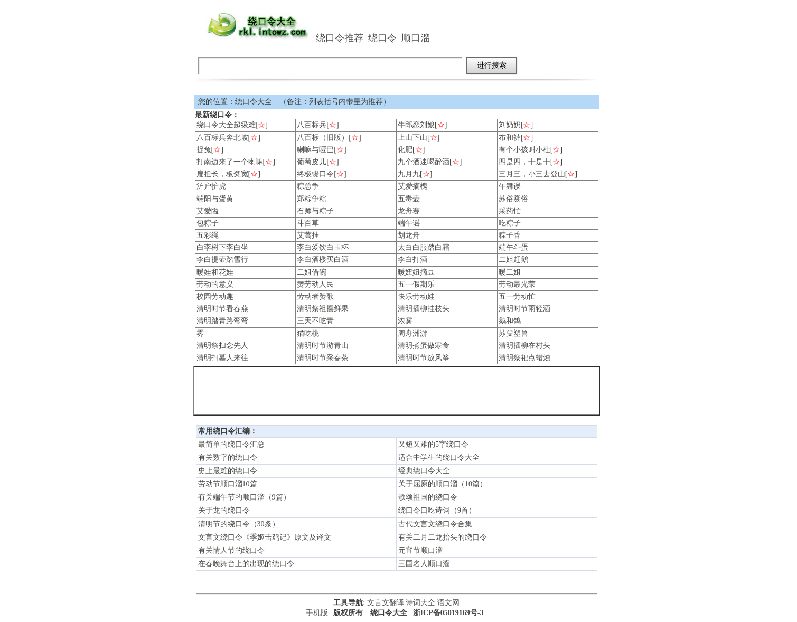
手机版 (317, 613)
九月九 (409, 174)
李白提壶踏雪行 (222, 259)
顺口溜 (415, 38)
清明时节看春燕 (222, 309)
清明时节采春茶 (323, 358)
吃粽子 (510, 223)
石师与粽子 (315, 211)
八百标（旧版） (323, 138)
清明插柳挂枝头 (423, 309)
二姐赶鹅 (513, 259)
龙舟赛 (409, 211)
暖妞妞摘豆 (416, 272)
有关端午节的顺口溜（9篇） (244, 497)
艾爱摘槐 (412, 186)
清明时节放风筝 (423, 358)
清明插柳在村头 (524, 346)
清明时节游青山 (323, 346)
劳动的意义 (214, 284)
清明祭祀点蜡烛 (524, 358)
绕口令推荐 (339, 38)
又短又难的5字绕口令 (433, 444)
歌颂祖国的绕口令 (427, 497)
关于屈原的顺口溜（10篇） (442, 484)
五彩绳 (207, 235)
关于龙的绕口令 (224, 510)
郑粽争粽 (311, 199)
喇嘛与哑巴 (315, 150)
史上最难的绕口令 (227, 471)
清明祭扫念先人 (222, 346)
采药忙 (510, 211)
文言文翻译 (385, 603)
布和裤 (510, 138)
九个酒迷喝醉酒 (423, 162)
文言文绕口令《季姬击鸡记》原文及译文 (264, 537)
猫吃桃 (308, 333)
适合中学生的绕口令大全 (439, 457)
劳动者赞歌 (315, 296)
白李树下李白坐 (222, 247)
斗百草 (308, 223)
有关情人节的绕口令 (231, 550)
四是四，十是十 (524, 162)
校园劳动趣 (214, 296)
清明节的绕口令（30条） (238, 524)
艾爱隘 (207, 211)
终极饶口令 (315, 174)
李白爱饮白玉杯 (323, 247)
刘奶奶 (510, 125)
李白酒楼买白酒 (323, 259)
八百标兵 (311, 125)
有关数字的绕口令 (227, 457)
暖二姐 (510, 272)
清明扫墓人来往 (222, 358)
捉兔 (203, 150)
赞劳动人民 (315, 284)
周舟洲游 (412, 333)
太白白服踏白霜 (423, 247)
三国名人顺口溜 (424, 564)
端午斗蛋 (513, 247)
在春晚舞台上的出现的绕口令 (246, 564)
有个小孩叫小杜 (524, 150)
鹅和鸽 (510, 321)
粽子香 (510, 235)
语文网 (448, 603)
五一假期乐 (416, 284)
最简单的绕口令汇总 (231, 444)
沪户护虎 (211, 186)
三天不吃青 (315, 321)
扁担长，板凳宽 (222, 174)
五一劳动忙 (517, 296)
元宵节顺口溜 (420, 550)
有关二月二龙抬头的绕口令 (442, 537)
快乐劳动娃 (416, 296)
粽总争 (308, 186)
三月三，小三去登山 (532, 174)
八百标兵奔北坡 (222, 138)
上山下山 (412, 138)
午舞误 (510, 186)
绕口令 (382, 38)
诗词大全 (420, 603)
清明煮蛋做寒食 (423, 346)
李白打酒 (412, 259)
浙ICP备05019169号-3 (448, 613)
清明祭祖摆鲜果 (323, 309)
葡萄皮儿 (311, 162)
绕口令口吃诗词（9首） (437, 510)
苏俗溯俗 (513, 199)
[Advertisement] (396, 390)
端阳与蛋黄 (214, 199)
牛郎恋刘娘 (416, 125)
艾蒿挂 (308, 235)
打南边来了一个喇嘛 (229, 162)
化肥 (405, 150)
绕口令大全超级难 (226, 125)
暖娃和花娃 (214, 272)
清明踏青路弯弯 (222, 321)
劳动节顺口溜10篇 (227, 484)
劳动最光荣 (517, 284)
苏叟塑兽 (513, 333)
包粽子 (207, 223)
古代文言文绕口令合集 (435, 524)
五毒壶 (409, 199)
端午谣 (409, 223)
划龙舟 (409, 235)
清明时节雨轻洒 (524, 309)
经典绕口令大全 (424, 471)
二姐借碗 (311, 272)
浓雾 (405, 321)
